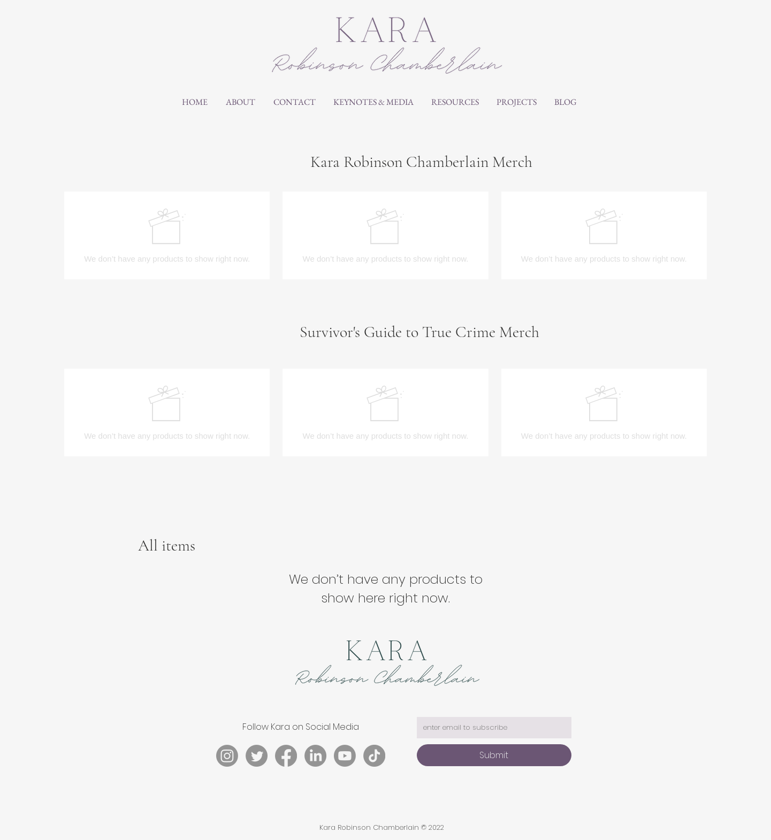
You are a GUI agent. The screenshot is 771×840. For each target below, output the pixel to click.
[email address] (491, 727)
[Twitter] (257, 756)
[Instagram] (227, 756)
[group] (385, 235)
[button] (374, 102)
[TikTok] (374, 756)
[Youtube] (345, 756)
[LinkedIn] (315, 756)
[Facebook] (286, 756)
